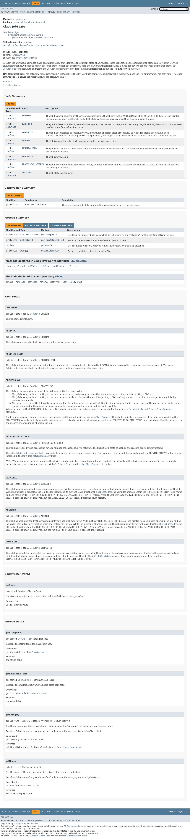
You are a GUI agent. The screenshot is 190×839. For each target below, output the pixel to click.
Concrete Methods (61, 225)
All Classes (7, 8)
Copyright (5, 833)
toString (72, 266)
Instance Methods (35, 225)
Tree (49, 3)
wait (65, 282)
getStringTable (49, 251)
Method (40, 12)
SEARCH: (154, 9)
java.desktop (19, 19)
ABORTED (26, 115)
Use (43, 3)
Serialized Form (11, 85)
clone (9, 266)
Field (22, 12)
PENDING (26, 140)
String (10, 245)
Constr (30, 12)
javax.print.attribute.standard (29, 22)
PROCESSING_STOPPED (33, 164)
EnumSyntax (19, 55)
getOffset (19, 266)
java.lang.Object (11, 32)
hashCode (44, 266)
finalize (20, 282)
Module (16, 3)
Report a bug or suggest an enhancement (20, 824)
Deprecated (59, 3)
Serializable (10, 45)
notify (43, 282)
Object (59, 276)
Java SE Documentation (70, 826)
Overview (6, 3)
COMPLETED (27, 132)
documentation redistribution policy (71, 836)
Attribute (36, 45)
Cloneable (24, 45)
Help (77, 3)
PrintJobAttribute (53, 45)
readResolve (58, 266)
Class (9, 234)
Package (26, 3)
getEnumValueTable (51, 240)
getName (45, 245)
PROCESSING (28, 156)
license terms (40, 836)
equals (9, 282)
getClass (32, 282)
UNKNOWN (26, 172)
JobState (11, 118)
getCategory (47, 234)
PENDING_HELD (29, 148)
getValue (32, 266)
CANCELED (27, 124)
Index (70, 3)
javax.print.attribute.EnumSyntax (25, 35)
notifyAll (54, 282)
